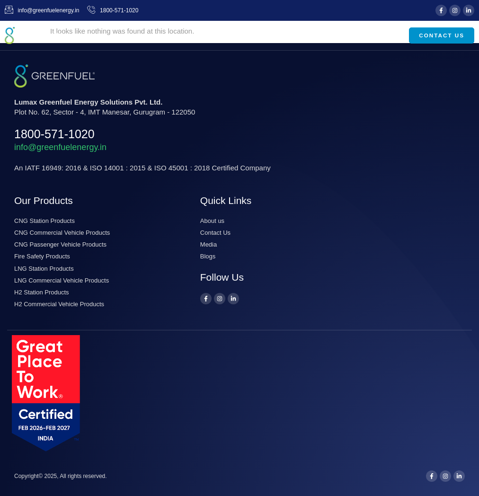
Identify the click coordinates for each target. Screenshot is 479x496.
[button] (388, 35)
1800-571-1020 (54, 134)
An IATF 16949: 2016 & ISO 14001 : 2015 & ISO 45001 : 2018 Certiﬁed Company (142, 168)
